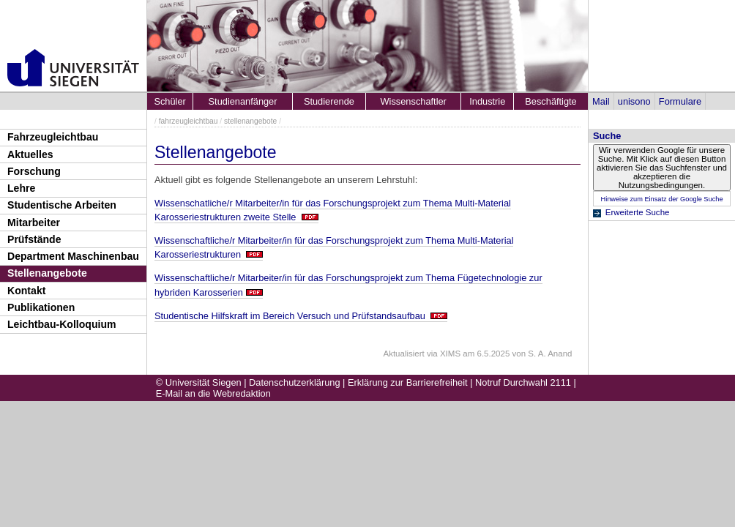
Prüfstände (34, 239)
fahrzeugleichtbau (188, 121)
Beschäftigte (550, 101)
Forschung (34, 171)
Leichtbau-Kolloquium (61, 324)
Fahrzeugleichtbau (52, 137)
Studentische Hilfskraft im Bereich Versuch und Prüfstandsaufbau (291, 315)
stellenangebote (250, 121)
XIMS (450, 353)
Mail (600, 101)
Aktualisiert (403, 353)
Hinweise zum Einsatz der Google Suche (661, 199)
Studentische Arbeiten (61, 205)
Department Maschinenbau (73, 256)
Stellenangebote (47, 273)
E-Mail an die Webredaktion (213, 393)
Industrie (487, 101)
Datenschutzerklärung (294, 382)
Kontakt (26, 290)
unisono (634, 101)
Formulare (680, 101)
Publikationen (41, 307)
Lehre (21, 188)
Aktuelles (30, 154)
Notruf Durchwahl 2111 (523, 382)
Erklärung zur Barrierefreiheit (408, 382)
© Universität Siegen (199, 382)
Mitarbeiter (33, 222)
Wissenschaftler (414, 101)
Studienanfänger (243, 101)
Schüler (169, 101)
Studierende (329, 101)
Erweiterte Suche (637, 212)
